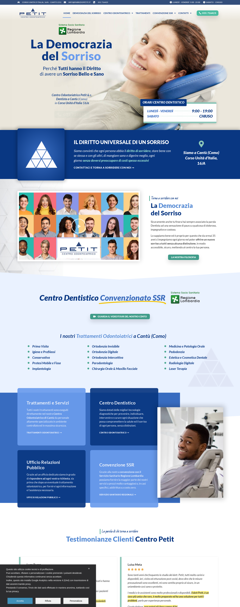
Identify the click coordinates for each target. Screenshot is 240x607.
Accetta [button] (20, 601)
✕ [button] (89, 568)
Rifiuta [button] (48, 601)
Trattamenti (143, 13)
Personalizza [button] (76, 601)
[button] (78, 233)
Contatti (184, 13)
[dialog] (48, 585)
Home (67, 13)
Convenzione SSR (164, 13)
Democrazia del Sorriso (87, 13)
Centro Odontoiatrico (118, 13)
